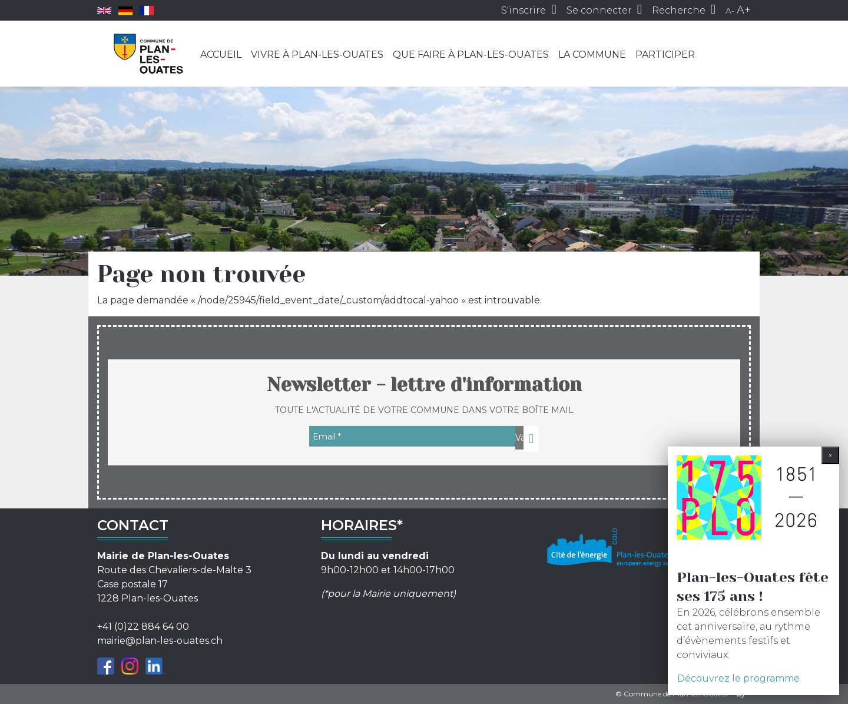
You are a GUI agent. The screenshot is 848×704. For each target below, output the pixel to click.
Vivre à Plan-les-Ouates (317, 54)
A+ (744, 10)
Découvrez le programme (738, 678)
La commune (592, 54)
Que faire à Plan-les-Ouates (471, 54)
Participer (665, 54)
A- (730, 10)
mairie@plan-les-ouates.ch (160, 640)
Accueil (220, 54)
